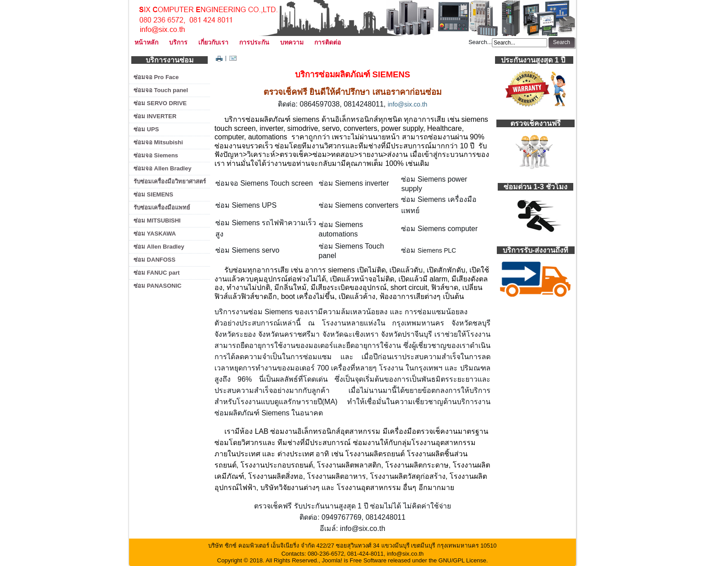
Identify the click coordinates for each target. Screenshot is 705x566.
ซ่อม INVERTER (155, 116)
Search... (480, 42)
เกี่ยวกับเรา (213, 42)
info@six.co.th (407, 104)
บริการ (178, 42)
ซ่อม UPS (146, 129)
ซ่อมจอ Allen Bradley (163, 168)
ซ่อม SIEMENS (153, 194)
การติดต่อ (327, 42)
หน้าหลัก (146, 42)
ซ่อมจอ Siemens (156, 155)
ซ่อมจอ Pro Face (156, 77)
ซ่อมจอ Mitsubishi (158, 142)
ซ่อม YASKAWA (155, 233)
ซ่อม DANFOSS (154, 259)
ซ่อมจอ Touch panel (161, 90)
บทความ (291, 42)
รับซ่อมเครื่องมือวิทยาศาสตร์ (170, 181)
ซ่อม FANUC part (157, 272)
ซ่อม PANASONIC (158, 285)
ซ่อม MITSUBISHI (157, 220)
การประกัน (254, 42)
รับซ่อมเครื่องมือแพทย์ (162, 207)
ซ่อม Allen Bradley (159, 246)
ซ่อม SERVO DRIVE (160, 103)
